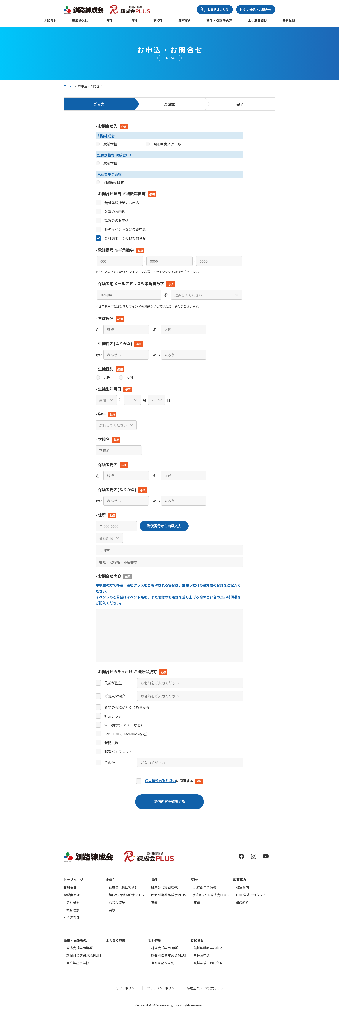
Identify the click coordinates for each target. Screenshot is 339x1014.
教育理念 (72, 910)
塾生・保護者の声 (219, 21)
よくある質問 (257, 21)
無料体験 (288, 21)
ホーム (68, 86)
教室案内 (184, 21)
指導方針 (72, 917)
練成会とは (80, 21)
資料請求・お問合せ (208, 963)
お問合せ (197, 940)
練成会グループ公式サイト (205, 988)
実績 (112, 910)
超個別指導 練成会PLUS (126, 894)
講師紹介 (242, 902)
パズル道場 (117, 902)
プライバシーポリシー (162, 988)
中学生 (133, 21)
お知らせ (50, 21)
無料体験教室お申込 (208, 947)
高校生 (158, 21)
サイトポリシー (126, 988)
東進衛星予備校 (204, 887)
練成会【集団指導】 (123, 887)
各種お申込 (201, 955)
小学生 (108, 21)
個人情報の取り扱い (160, 780)
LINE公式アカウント (251, 894)
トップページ (73, 879)
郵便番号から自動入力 (164, 526)
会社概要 (72, 902)
